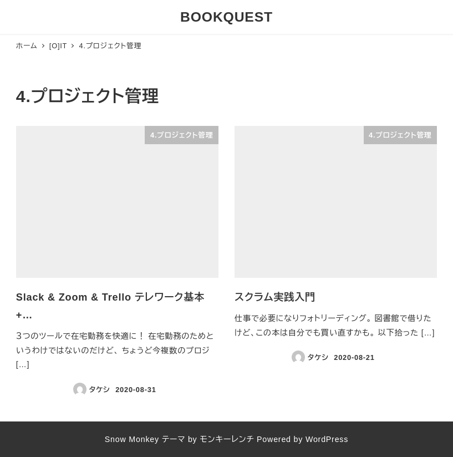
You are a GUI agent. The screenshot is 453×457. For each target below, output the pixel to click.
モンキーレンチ (227, 439)
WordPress (327, 439)
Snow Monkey (132, 439)
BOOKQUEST (226, 16)
